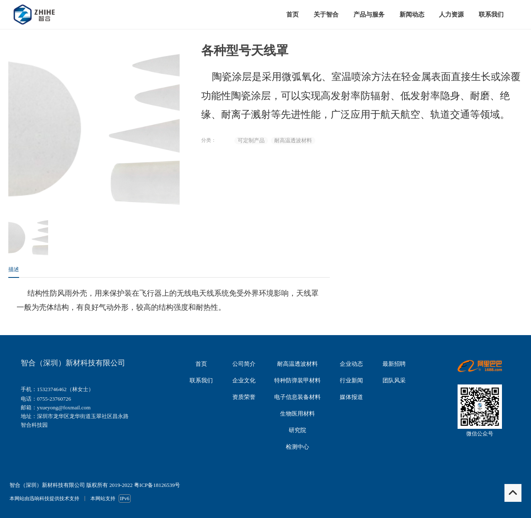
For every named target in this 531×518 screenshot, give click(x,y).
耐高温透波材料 (293, 140)
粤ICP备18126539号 (157, 485)
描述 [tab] (13, 269)
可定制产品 (251, 140)
